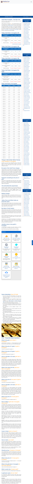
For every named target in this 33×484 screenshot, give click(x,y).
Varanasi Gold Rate (26, 164)
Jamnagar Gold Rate (27, 198)
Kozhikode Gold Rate (27, 78)
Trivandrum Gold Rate (27, 97)
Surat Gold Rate (26, 211)
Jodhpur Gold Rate (26, 147)
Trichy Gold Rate (26, 41)
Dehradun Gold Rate (27, 133)
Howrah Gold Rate (26, 183)
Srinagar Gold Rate (26, 163)
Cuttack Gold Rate (26, 180)
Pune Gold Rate (26, 40)
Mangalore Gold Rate (27, 83)
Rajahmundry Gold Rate (27, 92)
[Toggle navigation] (31, 2)
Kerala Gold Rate (26, 32)
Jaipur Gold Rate (26, 145)
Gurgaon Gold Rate (26, 138)
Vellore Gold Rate (26, 105)
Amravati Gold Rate (26, 57)
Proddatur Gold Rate (27, 91)
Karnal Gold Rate (26, 150)
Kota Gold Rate (26, 151)
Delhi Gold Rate (26, 28)
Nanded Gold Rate (26, 203)
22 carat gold (10, 29)
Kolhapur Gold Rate (26, 199)
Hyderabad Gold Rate (27, 29)
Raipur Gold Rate (26, 158)
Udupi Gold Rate (26, 104)
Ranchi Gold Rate (26, 159)
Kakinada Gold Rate (27, 71)
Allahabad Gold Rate (27, 125)
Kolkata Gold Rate (26, 36)
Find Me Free (16, 19)
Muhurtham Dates (6, 266)
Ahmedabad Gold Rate (27, 23)
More (8, 240)
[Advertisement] (16, 10)
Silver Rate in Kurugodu (16, 238)
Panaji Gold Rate (26, 88)
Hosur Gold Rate (26, 69)
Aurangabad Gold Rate (27, 194)
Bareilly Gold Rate (26, 129)
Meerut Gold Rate (26, 155)
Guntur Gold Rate (26, 67)
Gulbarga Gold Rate (26, 66)
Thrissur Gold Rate (26, 99)
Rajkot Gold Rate (26, 207)
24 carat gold (6, 29)
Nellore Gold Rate (26, 87)
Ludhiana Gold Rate (26, 154)
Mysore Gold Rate (26, 84)
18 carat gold (16, 29)
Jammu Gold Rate (26, 146)
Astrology (16, 256)
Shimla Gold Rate (26, 162)
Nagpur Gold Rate (26, 202)
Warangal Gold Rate (27, 110)
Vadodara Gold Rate (27, 215)
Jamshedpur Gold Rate (27, 184)
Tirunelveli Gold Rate (27, 101)
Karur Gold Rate (26, 74)
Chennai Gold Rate (26, 25)
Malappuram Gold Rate (27, 82)
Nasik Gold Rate (26, 204)
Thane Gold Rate (26, 212)
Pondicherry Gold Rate (27, 38)
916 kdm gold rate (10, 25)
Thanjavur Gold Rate (27, 96)
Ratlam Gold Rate (26, 160)
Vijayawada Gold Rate (27, 42)
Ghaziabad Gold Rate (27, 137)
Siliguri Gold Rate (26, 188)
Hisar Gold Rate (26, 141)
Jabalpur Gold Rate (26, 143)
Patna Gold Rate (26, 187)
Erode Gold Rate (26, 65)
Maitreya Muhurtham (16, 266)
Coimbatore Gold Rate (27, 62)
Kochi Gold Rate (26, 33)
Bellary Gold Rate (26, 61)
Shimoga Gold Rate (26, 95)
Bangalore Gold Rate (27, 24)
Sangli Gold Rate (26, 208)
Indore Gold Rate (26, 142)
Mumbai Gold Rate (26, 37)
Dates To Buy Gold (6, 238)
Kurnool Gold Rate (26, 79)
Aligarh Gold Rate (26, 124)
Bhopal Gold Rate (26, 130)
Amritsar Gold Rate (26, 128)
